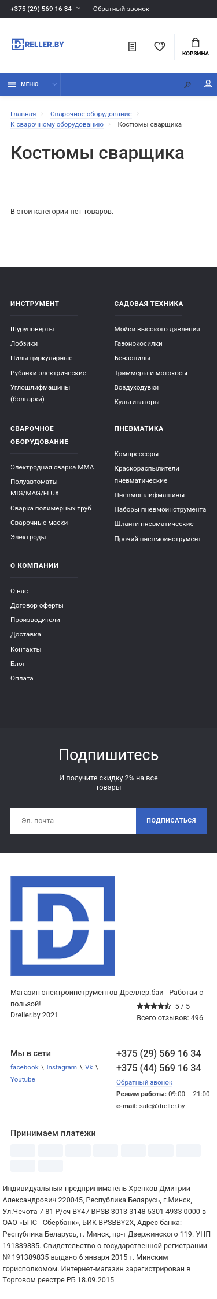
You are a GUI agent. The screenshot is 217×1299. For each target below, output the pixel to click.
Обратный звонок (121, 9)
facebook (24, 1067)
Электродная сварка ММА (52, 467)
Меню (23, 84)
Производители (35, 620)
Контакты (26, 649)
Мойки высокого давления (157, 329)
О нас (19, 591)
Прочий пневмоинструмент (158, 539)
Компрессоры (137, 454)
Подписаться (171, 820)
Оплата (22, 678)
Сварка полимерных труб (50, 508)
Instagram (61, 1067)
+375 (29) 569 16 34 (41, 9)
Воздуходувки (137, 387)
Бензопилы (132, 358)
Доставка (25, 634)
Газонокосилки (139, 343)
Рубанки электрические (48, 373)
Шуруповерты (32, 329)
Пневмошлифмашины (150, 495)
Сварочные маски (39, 523)
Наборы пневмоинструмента (161, 509)
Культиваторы (137, 402)
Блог (17, 664)
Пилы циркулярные (41, 358)
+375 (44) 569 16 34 (158, 1068)
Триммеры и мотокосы (151, 373)
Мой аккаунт (208, 83)
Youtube (22, 1079)
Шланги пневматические (154, 524)
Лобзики (24, 343)
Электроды (28, 537)
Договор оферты (37, 605)
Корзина (195, 47)
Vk (89, 1067)
